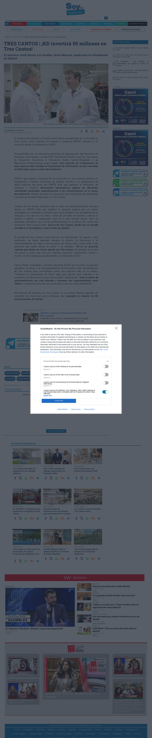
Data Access (76, 409)
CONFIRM (58, 401)
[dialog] (76, 369)
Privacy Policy (89, 409)
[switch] (105, 366)
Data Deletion (62, 409)
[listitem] (76, 361)
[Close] (117, 329)
